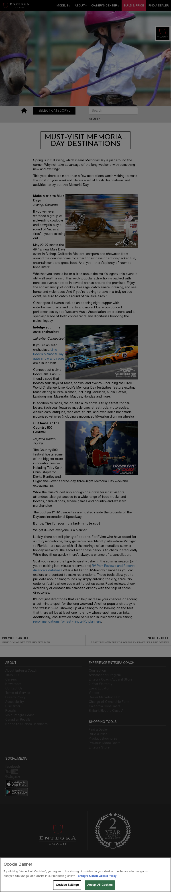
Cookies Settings (67, 885)
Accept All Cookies (99, 885)
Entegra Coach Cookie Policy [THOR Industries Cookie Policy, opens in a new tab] (97, 876)
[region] (85, 874)
